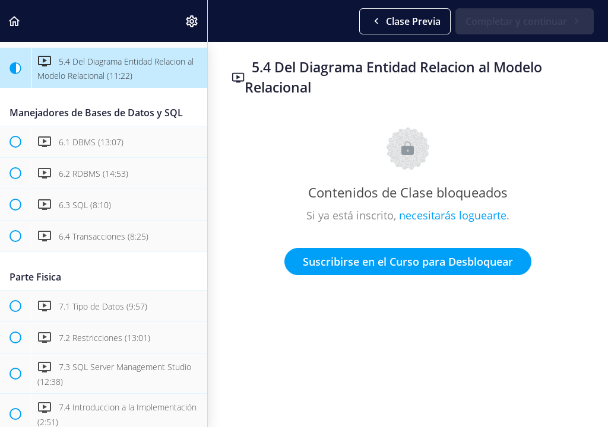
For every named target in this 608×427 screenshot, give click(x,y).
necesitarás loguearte (452, 215)
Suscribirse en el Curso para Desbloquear (408, 261)
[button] (15, 21)
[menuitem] (192, 21)
